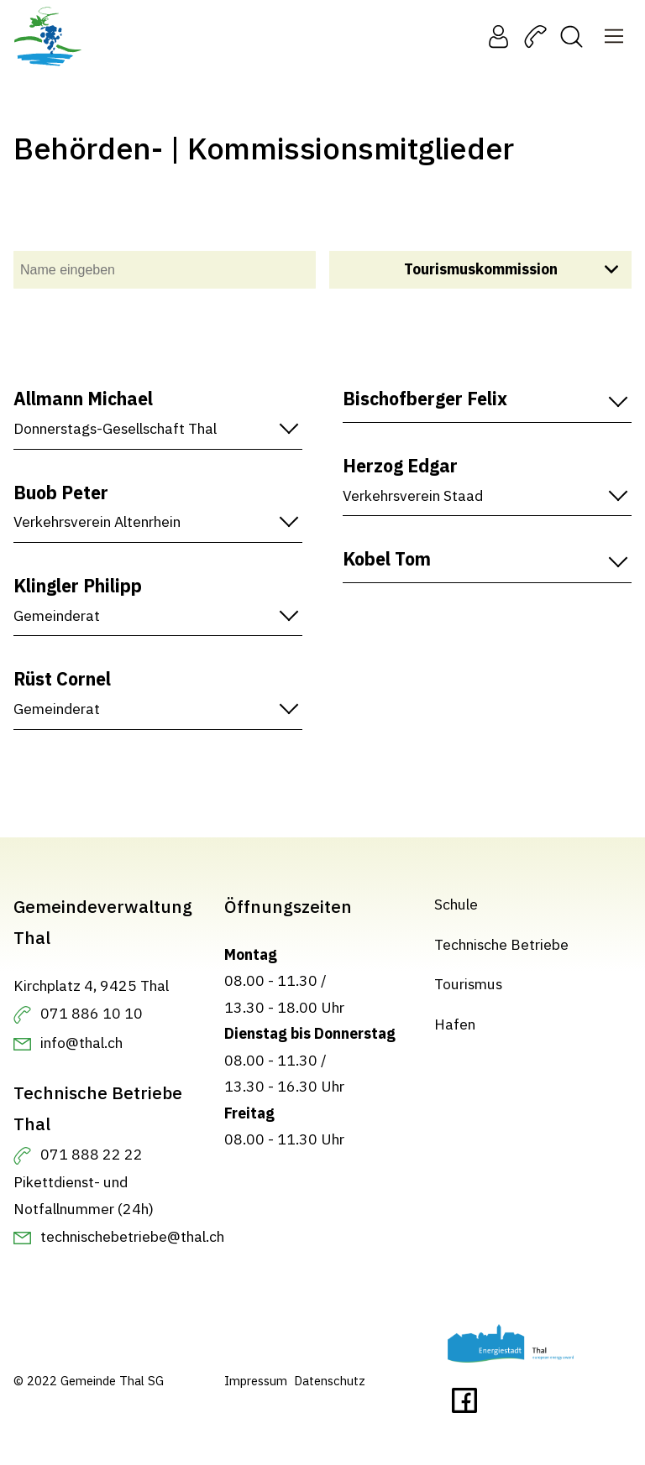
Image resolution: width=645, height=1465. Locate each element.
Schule (456, 904)
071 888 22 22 (91, 1154)
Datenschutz (329, 1381)
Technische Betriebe (501, 943)
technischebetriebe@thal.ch (132, 1235)
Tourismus (468, 983)
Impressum (255, 1381)
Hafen (454, 1023)
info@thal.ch (81, 1041)
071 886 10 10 (91, 1013)
